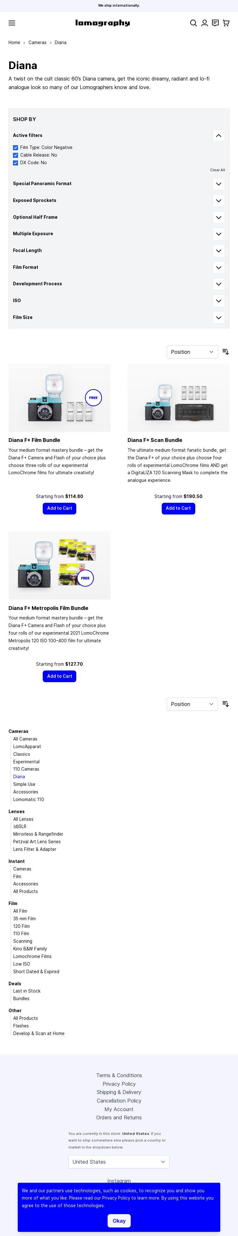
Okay (119, 1221)
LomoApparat (27, 746)
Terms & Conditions (119, 1075)
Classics (21, 754)
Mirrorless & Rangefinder (38, 834)
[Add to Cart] (59, 508)
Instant (17, 861)
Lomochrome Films (32, 956)
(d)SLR (19, 826)
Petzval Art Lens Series (37, 841)
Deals (15, 983)
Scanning (22, 941)
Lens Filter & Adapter (34, 849)
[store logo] (103, 23)
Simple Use (24, 784)
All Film (20, 911)
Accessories (25, 791)
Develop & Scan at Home (39, 1033)
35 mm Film (24, 918)
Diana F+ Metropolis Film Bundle (48, 608)
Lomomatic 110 (28, 799)
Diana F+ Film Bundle (34, 440)
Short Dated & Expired (36, 971)
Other (15, 1010)
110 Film (21, 933)
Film (17, 876)
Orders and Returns (119, 1117)
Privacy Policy (119, 1084)
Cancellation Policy (119, 1100)
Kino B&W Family (30, 948)
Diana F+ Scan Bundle (155, 440)
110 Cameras (26, 769)
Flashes (21, 1025)
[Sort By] (192, 352)
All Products (25, 891)
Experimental (26, 761)
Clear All (217, 170)
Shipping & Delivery (119, 1092)
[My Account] (204, 23)
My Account (119, 1109)
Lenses (17, 811)
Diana (19, 776)
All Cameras (25, 738)
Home (14, 42)
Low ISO (21, 964)
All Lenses (23, 819)
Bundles (21, 998)
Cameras (37, 42)
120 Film (21, 926)
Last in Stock (27, 990)
